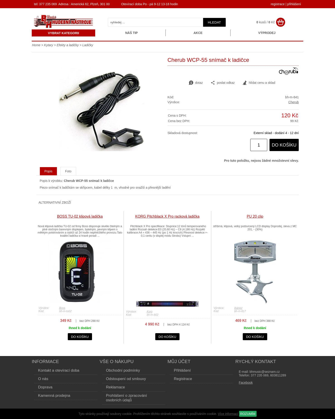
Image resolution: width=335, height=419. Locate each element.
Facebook (246, 382)
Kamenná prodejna (54, 395)
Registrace (183, 379)
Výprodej (266, 33)
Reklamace (115, 387)
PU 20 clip (255, 216)
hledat (214, 22)
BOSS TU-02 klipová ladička (80, 216)
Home (36, 45)
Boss (62, 308)
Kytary (48, 45)
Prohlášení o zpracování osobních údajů (126, 397)
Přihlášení (182, 370)
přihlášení (294, 4)
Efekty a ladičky (68, 45)
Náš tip (131, 33)
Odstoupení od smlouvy (126, 379)
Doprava (45, 387)
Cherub (293, 102)
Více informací (228, 414)
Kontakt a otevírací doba (58, 370)
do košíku (284, 144)
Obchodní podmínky (123, 370)
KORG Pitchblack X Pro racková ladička (167, 216)
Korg (149, 311)
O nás (43, 379)
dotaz (196, 83)
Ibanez (238, 308)
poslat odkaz (223, 83)
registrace (277, 4)
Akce (198, 33)
